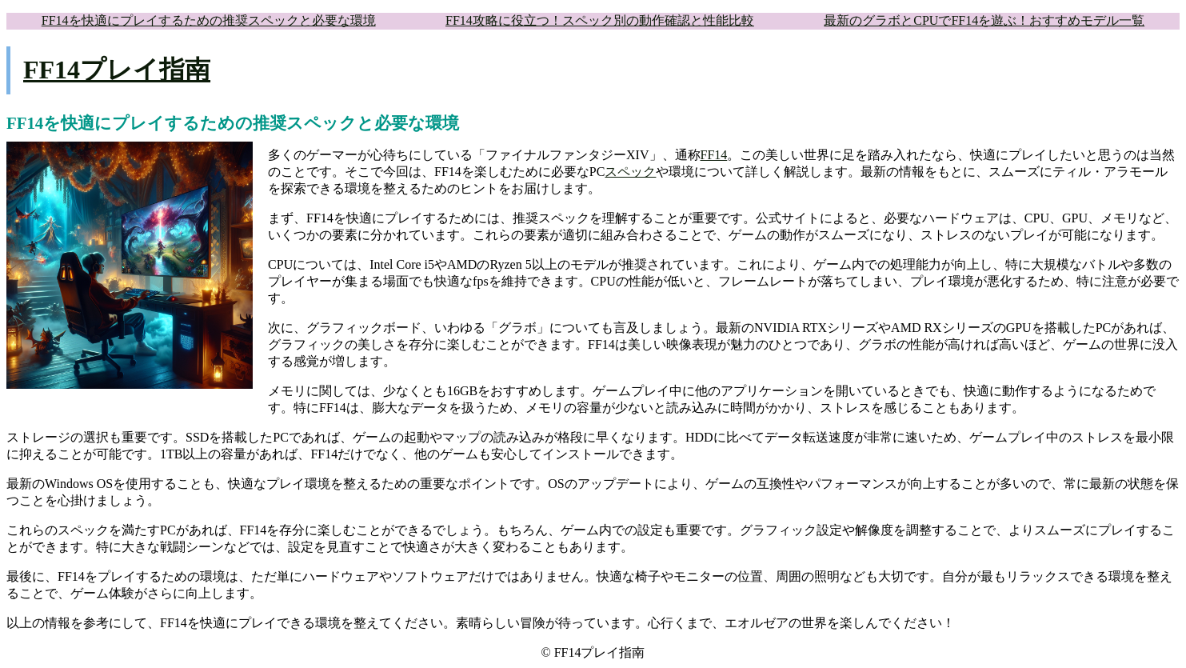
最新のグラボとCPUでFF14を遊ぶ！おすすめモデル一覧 (984, 20)
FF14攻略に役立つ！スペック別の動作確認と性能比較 (599, 20)
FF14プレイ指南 (116, 69)
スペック (630, 171)
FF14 (714, 155)
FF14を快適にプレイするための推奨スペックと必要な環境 (209, 20)
